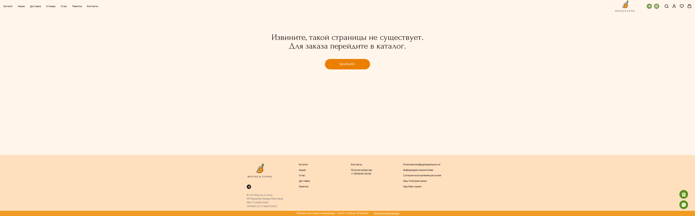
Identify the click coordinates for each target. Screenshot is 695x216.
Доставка (35, 6)
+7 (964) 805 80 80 (361, 173)
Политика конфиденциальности (421, 164)
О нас (64, 6)
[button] (666, 6)
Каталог (8, 6)
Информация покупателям (418, 170)
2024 (252, 195)
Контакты (92, 6)
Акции (21, 6)
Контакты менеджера (386, 213)
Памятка (77, 6)
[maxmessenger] (656, 6)
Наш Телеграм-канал (415, 181)
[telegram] (649, 6)
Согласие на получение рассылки (422, 175)
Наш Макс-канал (412, 186)
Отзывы (51, 6)
